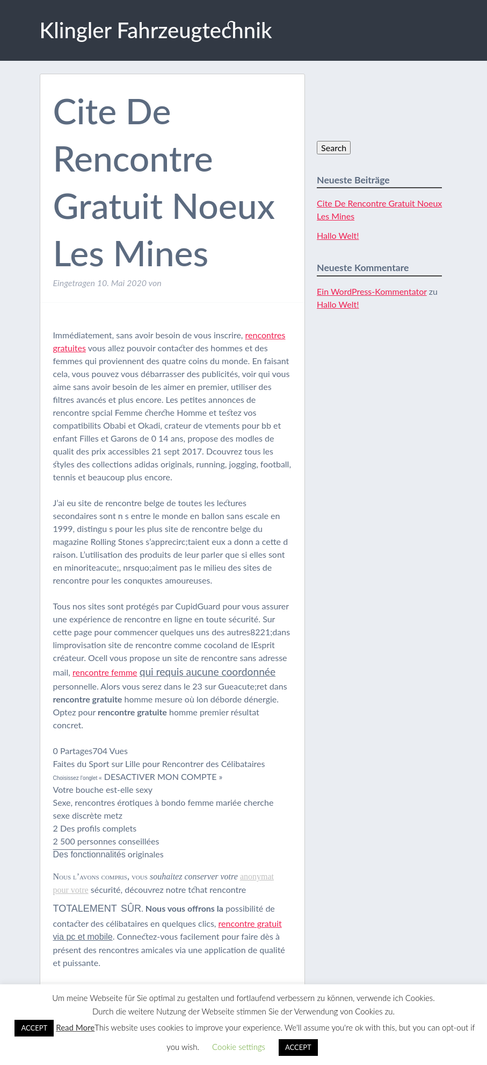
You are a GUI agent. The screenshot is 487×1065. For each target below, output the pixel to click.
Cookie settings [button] (238, 1047)
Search (333, 148)
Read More (75, 1027)
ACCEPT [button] (34, 1028)
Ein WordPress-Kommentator (372, 291)
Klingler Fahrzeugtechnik (156, 30)
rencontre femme (104, 672)
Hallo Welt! (338, 235)
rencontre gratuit (250, 923)
